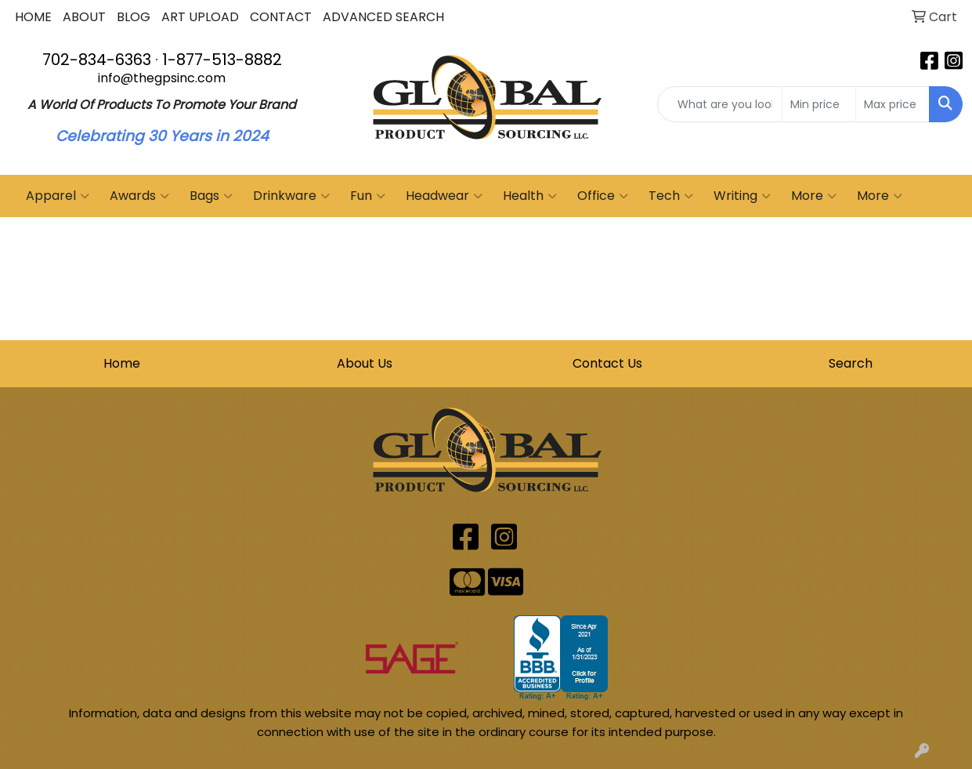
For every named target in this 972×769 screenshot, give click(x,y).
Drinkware (291, 196)
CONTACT (281, 17)
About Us (364, 363)
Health (530, 196)
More (813, 196)
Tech (671, 196)
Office (602, 196)
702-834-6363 (96, 60)
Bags (211, 196)
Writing (742, 196)
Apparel (57, 196)
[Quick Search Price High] (892, 104)
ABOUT (84, 17)
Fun (367, 196)
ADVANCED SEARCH (383, 17)
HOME (33, 17)
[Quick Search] (719, 104)
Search (851, 363)
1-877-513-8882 (222, 60)
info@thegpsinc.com (162, 78)
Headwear (444, 196)
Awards (139, 196)
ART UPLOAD (200, 17)
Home (121, 363)
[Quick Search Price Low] (819, 104)
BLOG (133, 17)
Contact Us (607, 363)
